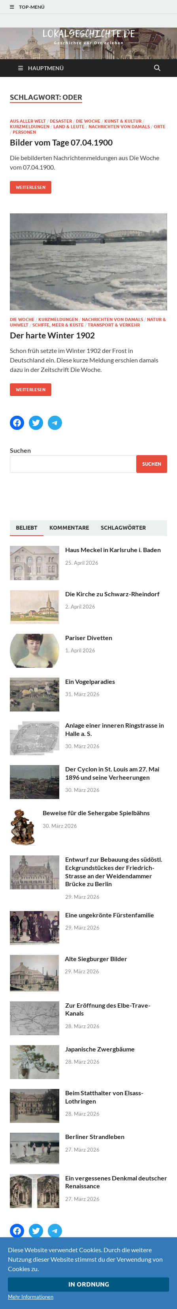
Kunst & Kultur (122, 121)
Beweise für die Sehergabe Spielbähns (96, 812)
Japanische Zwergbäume (100, 1049)
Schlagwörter (123, 528)
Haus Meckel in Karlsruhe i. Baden (113, 549)
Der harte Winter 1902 (52, 335)
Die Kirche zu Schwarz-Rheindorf (112, 594)
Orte (160, 126)
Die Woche (88, 121)
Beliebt (27, 528)
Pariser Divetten (88, 637)
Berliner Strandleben (94, 1136)
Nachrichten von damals (119, 126)
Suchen (20, 450)
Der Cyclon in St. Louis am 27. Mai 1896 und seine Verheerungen (112, 773)
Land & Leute (69, 126)
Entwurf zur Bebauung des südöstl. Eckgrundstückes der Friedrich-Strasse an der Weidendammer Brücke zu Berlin (113, 871)
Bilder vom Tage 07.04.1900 (61, 142)
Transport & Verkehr (114, 325)
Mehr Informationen (30, 1297)
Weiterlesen (27, 185)
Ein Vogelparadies (90, 681)
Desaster (61, 121)
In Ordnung (88, 1284)
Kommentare (69, 528)
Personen (24, 132)
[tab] (26, 528)
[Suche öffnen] (157, 68)
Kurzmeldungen (29, 126)
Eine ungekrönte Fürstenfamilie (109, 915)
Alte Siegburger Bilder (96, 958)
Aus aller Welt (28, 121)
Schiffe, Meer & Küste (58, 325)
